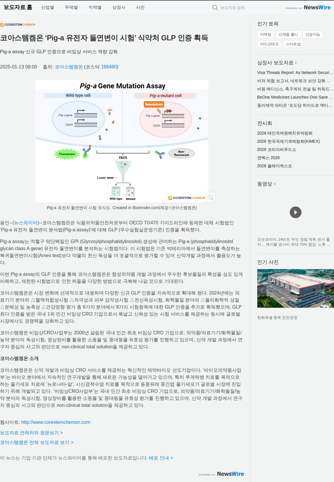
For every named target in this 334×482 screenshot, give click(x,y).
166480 (109, 66)
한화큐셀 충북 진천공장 (277, 317)
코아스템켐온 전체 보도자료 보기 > (37, 442)
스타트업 (293, 44)
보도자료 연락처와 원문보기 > (31, 432)
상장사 (118, 7)
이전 (262, 290)
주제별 (71, 7)
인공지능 (313, 34)
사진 (140, 7)
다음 (329, 290)
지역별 (95, 7)
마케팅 (265, 34)
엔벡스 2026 (268, 157)
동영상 (264, 184)
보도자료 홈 (18, 7)
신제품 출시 (288, 34)
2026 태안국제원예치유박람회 (285, 133)
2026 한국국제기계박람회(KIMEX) (288, 141)
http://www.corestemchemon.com (56, 422)
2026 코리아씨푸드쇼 (276, 149)
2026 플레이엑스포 (274, 165)
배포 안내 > (161, 457)
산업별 (47, 7)
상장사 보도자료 (275, 63)
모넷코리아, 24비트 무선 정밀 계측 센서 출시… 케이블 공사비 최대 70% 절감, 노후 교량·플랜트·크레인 (293, 244)
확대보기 (210, 197)
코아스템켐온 (69, 66)
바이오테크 (269, 44)
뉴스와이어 (26, 222)
